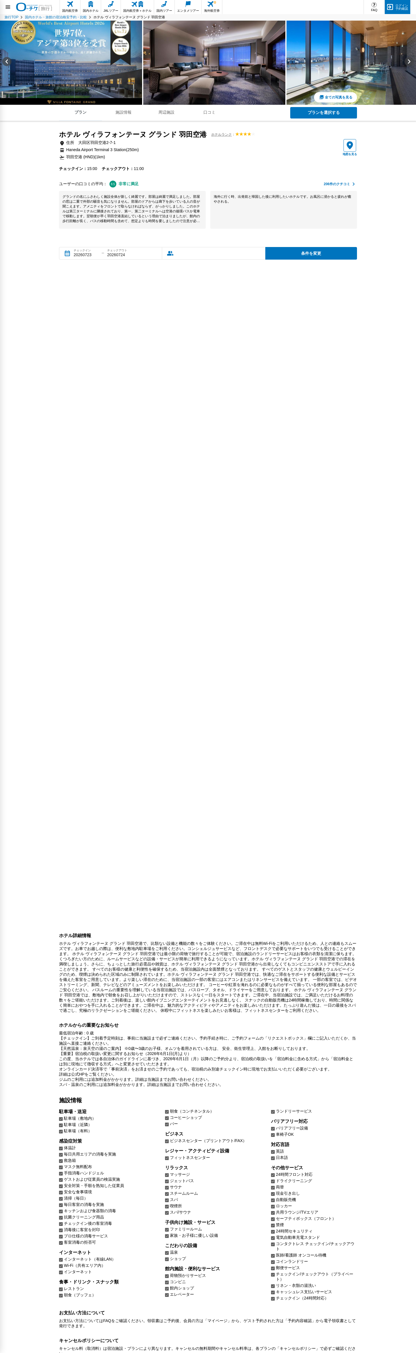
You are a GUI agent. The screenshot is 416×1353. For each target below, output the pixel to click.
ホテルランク (221, 135)
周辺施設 (166, 112)
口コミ (209, 112)
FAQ (374, 10)
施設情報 (123, 112)
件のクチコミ (337, 184)
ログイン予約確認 (401, 7)
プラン (80, 112)
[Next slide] (409, 63)
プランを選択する (324, 112)
